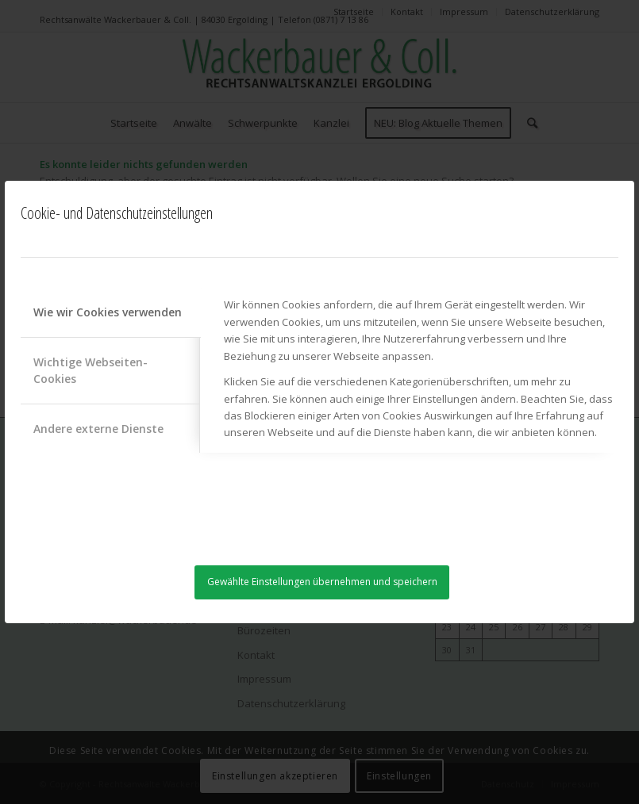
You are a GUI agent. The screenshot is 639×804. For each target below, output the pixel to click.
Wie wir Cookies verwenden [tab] (107, 312)
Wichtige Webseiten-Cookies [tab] (90, 370)
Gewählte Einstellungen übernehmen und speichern (322, 581)
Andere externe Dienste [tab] (98, 428)
